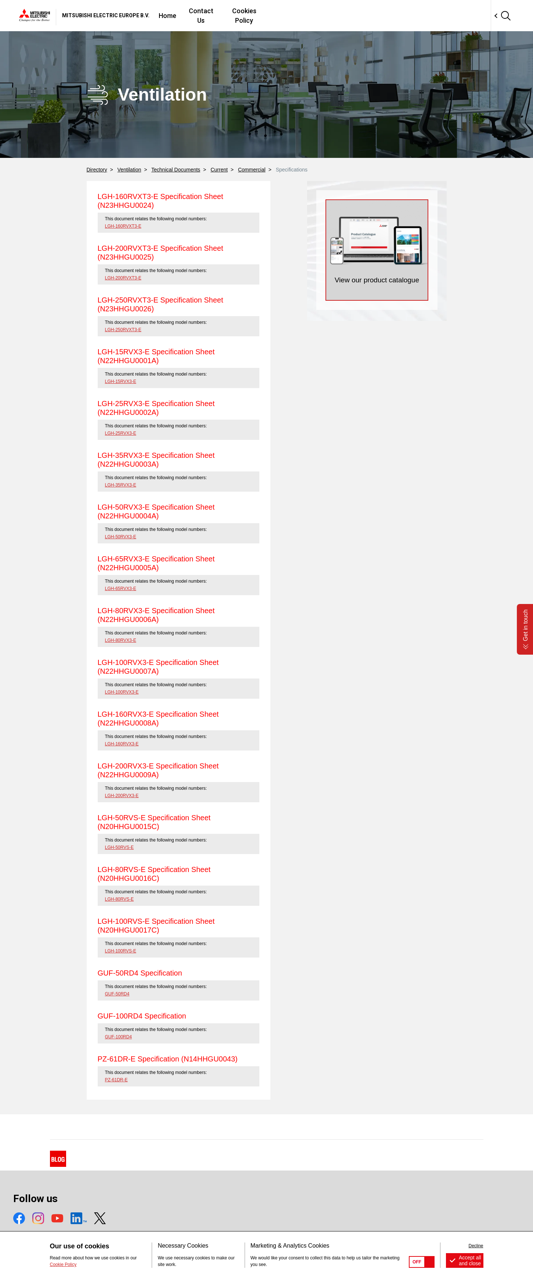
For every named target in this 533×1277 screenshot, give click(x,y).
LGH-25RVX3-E (120, 433)
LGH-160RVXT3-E (123, 226)
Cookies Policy (357, 15)
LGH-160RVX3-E (122, 743)
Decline (475, 1245)
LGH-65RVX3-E (120, 588)
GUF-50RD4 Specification (140, 973)
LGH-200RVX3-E (122, 795)
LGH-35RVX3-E (120, 485)
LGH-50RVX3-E (120, 536)
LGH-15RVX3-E (120, 381)
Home (271, 15)
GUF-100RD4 (118, 1036)
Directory (97, 170)
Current (219, 170)
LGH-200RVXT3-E (123, 278)
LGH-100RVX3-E (122, 692)
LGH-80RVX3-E (120, 640)
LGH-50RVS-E (119, 847)
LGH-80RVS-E (119, 899)
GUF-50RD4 (117, 993)
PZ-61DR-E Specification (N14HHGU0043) (168, 1059)
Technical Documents (175, 170)
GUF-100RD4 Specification (142, 1016)
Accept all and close (470, 1260)
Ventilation (129, 170)
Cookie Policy (63, 1264)
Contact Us (308, 15)
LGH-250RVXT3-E (123, 329)
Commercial (252, 170)
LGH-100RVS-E (120, 951)
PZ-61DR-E (116, 1079)
